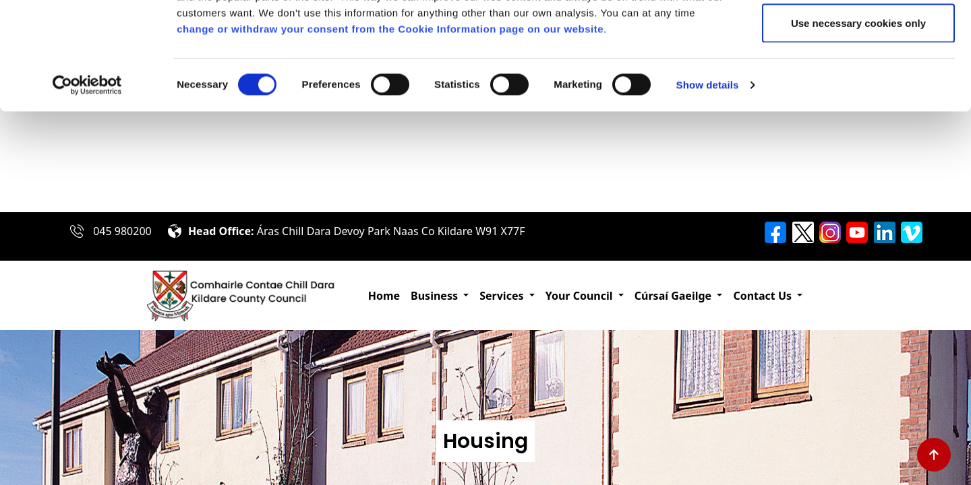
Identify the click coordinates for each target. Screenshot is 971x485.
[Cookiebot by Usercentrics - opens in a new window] (87, 186)
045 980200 (122, 229)
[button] (439, 294)
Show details (707, 185)
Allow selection (858, 80)
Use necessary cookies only (858, 123)
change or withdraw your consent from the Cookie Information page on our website (390, 129)
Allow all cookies (859, 35)
